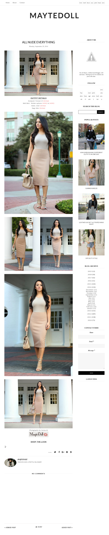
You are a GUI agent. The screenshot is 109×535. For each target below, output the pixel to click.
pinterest (95, 3)
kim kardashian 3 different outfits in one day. (91, 153)
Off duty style (91, 258)
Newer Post (11, 528)
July (89, 298)
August (89, 296)
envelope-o (103, 3)
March (89, 305)
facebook (88, 3)
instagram (80, 3)
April (90, 303)
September (90, 295)
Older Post (66, 528)
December (89, 290)
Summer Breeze (91, 188)
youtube (92, 3)
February (90, 307)
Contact (22, 3)
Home (7, 3)
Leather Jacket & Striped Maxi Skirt (91, 223)
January (90, 308)
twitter (84, 3)
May (89, 301)
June (89, 300)
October (90, 293)
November (89, 291)
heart (99, 3)
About (14, 3)
